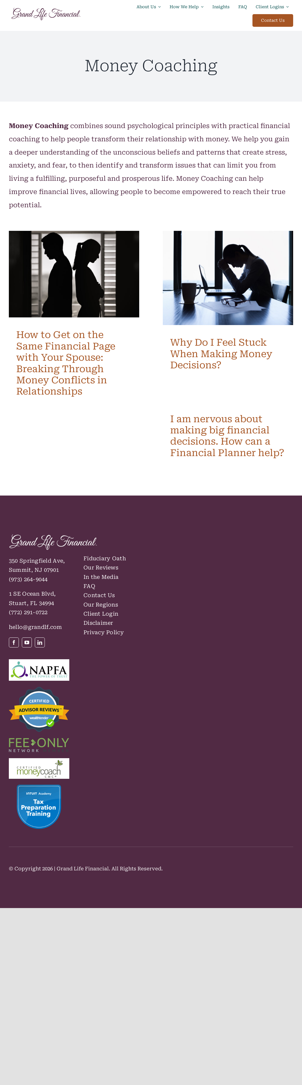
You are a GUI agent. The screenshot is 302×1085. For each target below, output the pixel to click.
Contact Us (99, 595)
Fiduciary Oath (104, 558)
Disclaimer (98, 623)
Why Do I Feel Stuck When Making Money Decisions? (221, 354)
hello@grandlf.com (35, 627)
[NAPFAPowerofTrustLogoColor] (39, 662)
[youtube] (27, 642)
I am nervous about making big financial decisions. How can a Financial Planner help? (227, 435)
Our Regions (100, 605)
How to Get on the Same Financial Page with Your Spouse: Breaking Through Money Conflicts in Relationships (65, 363)
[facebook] (14, 642)
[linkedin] (40, 642)
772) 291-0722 (29, 612)
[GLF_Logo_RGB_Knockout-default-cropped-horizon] (53, 537)
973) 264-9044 (29, 579)
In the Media (101, 577)
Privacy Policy (103, 632)
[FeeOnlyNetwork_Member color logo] (39, 741)
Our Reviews (100, 567)
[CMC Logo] (39, 761)
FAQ (89, 586)
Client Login (100, 614)
